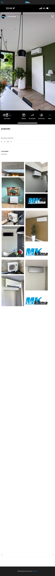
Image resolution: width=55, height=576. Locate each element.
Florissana (34, 571)
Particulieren (4, 154)
